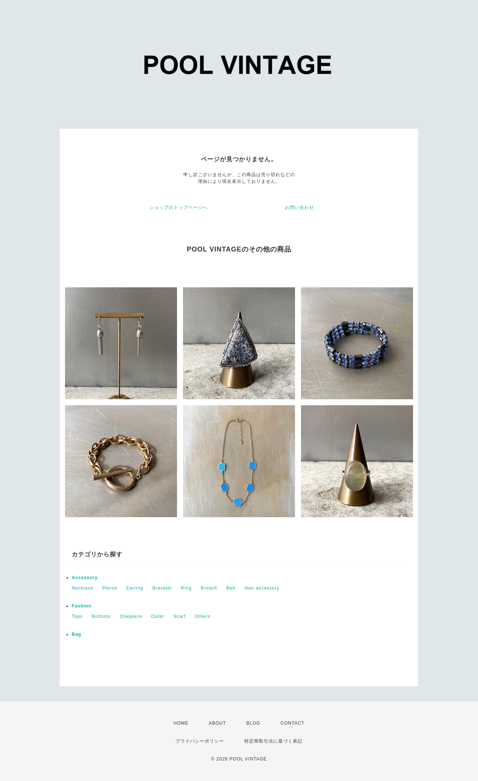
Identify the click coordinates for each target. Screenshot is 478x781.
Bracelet (162, 588)
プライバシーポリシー (200, 741)
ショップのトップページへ (178, 207)
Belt (231, 588)
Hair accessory (262, 588)
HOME (181, 723)
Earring (134, 588)
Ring (186, 588)
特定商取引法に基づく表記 (273, 741)
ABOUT (217, 723)
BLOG (253, 723)
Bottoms (101, 616)
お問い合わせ (299, 207)
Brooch (209, 588)
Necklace (82, 588)
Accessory (85, 577)
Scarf (179, 616)
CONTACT (292, 723)
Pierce (109, 588)
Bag (76, 634)
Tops (77, 616)
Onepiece (131, 616)
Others (203, 616)
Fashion (81, 606)
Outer (157, 616)
